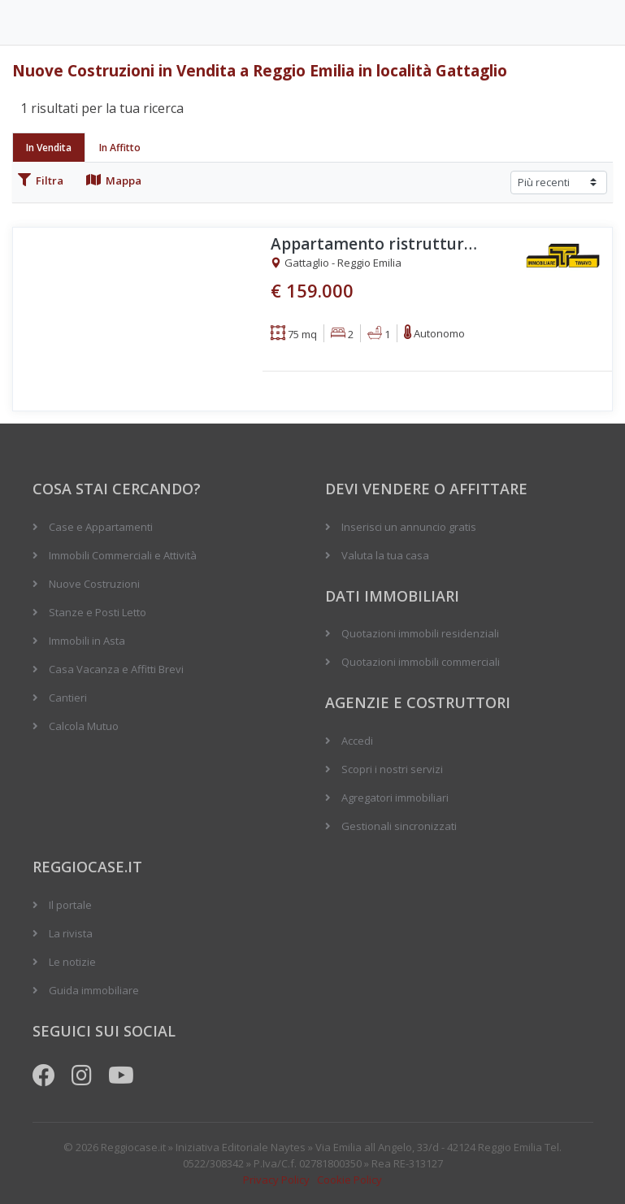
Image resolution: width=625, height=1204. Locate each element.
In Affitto (120, 147)
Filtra (40, 180)
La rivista (71, 933)
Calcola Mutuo (84, 726)
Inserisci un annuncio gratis (408, 526)
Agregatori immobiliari (395, 797)
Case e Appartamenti (101, 526)
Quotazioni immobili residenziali (420, 633)
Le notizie (72, 961)
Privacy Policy (276, 1179)
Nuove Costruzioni (94, 583)
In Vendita (49, 147)
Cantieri (68, 697)
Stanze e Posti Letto (97, 612)
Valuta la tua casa (385, 555)
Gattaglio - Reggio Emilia (336, 263)
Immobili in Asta (87, 640)
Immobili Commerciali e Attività (123, 555)
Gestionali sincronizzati (399, 826)
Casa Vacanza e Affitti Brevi (116, 669)
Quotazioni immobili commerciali (420, 661)
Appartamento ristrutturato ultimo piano (376, 244)
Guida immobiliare (94, 990)
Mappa (113, 180)
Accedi (357, 740)
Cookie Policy (349, 1179)
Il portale (70, 905)
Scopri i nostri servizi (392, 769)
